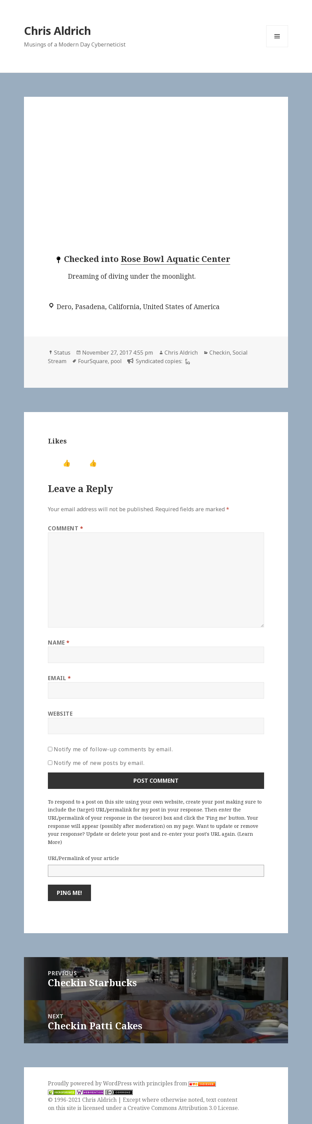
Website (60, 713)
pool (116, 361)
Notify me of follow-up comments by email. (113, 749)
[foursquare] (186, 361)
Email (59, 678)
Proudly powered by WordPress (90, 1083)
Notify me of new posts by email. (99, 763)
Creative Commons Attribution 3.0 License (183, 1108)
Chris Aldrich (57, 30)
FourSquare (93, 361)
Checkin (219, 352)
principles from (181, 1083)
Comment (65, 528)
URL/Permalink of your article (83, 858)
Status (62, 352)
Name (59, 642)
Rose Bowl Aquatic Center (175, 258)
